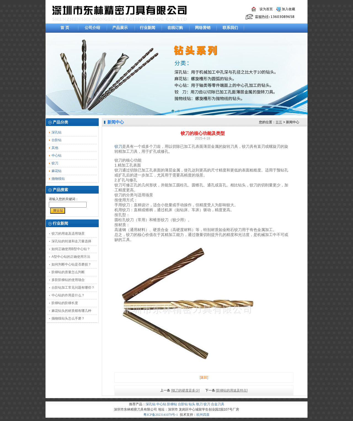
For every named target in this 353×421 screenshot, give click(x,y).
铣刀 (199, 404)
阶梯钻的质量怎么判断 (68, 272)
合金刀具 (217, 404)
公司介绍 (92, 27)
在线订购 (175, 27)
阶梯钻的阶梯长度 (65, 303)
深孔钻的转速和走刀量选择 (71, 241)
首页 (279, 122)
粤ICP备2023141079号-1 (160, 415)
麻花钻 (56, 171)
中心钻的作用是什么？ (68, 295)
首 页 (64, 27)
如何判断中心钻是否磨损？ (71, 264)
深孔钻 (56, 132)
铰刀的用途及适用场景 (68, 233)
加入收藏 (288, 9)
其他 (55, 148)
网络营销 (202, 27)
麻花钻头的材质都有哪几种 (71, 311)
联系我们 (230, 27)
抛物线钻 (58, 179)
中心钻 (56, 155)
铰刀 (55, 163)
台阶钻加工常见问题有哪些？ (73, 287)
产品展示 (120, 27)
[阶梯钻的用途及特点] (232, 390)
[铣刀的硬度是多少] (185, 390)
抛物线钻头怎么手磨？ (68, 318)
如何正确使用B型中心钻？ (71, 249)
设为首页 (266, 9)
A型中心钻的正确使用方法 (71, 257)
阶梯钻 (172, 404)
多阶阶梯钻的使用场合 (68, 280)
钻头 (192, 404)
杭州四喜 (203, 415)
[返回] (204, 377)
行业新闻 (147, 27)
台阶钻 (56, 140)
